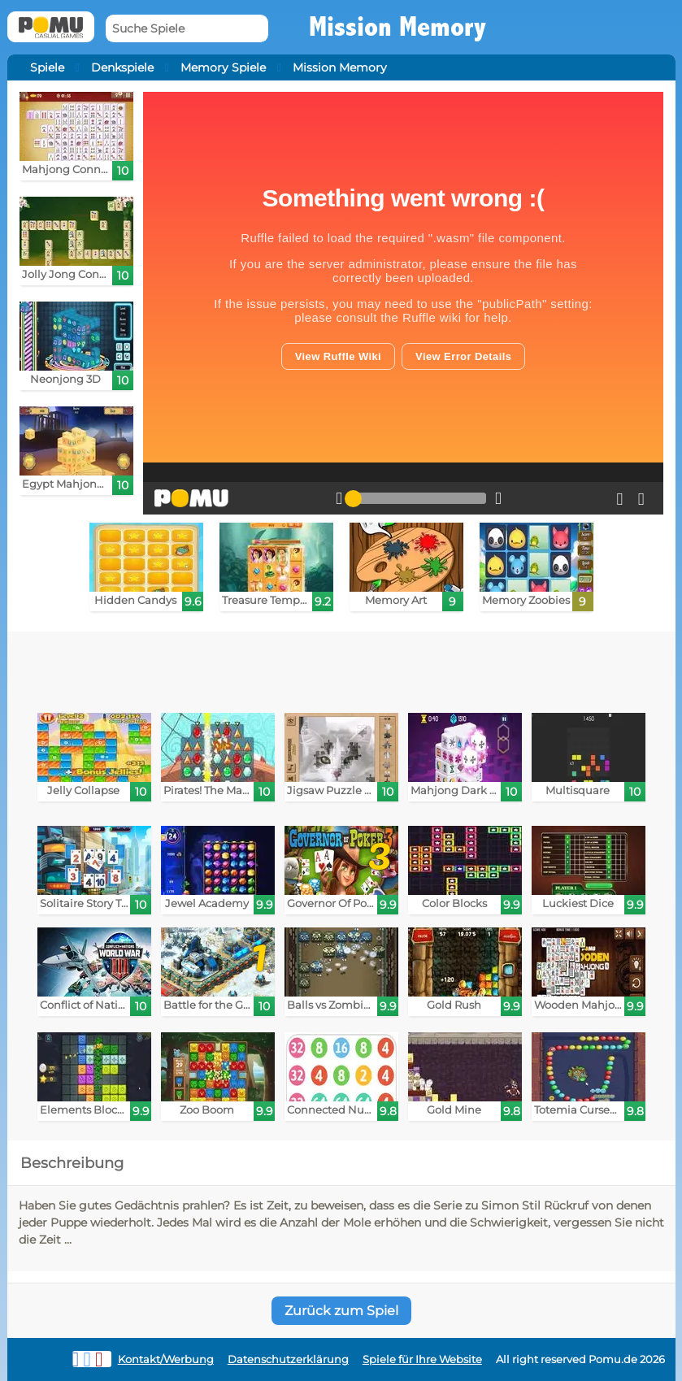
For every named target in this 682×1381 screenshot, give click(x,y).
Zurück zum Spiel (341, 1310)
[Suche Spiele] (187, 29)
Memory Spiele (223, 67)
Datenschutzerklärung (288, 1359)
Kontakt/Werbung (166, 1359)
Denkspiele (122, 67)
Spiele (47, 67)
